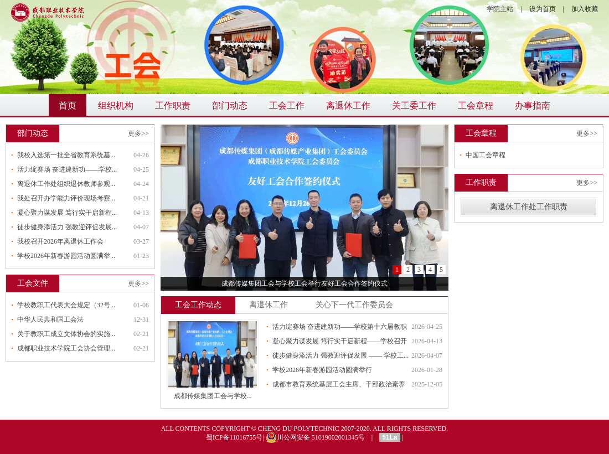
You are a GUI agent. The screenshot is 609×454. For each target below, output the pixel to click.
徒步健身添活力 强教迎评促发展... (67, 227)
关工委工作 (414, 105)
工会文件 (32, 283)
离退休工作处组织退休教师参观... (66, 184)
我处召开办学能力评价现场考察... (66, 198)
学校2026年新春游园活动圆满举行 (322, 370)
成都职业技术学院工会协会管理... (66, 348)
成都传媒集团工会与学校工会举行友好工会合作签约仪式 (304, 283)
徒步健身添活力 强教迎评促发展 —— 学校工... (340, 355)
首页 (67, 105)
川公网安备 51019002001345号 (315, 437)
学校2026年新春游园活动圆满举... (66, 256)
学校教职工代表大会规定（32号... (66, 305)
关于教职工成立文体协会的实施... (66, 334)
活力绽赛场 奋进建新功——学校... (67, 169)
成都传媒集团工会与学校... (213, 396)
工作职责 (172, 105)
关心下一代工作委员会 (354, 305)
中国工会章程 (485, 155)
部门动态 (229, 105)
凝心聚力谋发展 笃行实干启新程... (67, 212)
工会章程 (475, 105)
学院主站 (500, 9)
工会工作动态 (198, 305)
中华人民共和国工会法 (50, 319)
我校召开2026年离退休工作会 (60, 241)
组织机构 (115, 105)
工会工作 (286, 105)
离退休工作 (348, 105)
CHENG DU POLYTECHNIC (298, 428)
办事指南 (532, 105)
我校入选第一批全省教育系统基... (66, 155)
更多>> (138, 133)
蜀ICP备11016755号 (234, 437)
